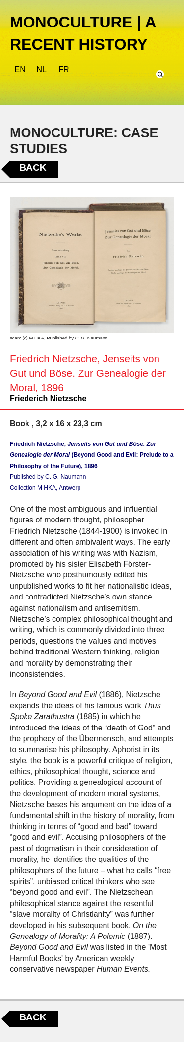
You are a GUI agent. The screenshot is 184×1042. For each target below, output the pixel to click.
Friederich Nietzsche (48, 398)
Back (32, 167)
